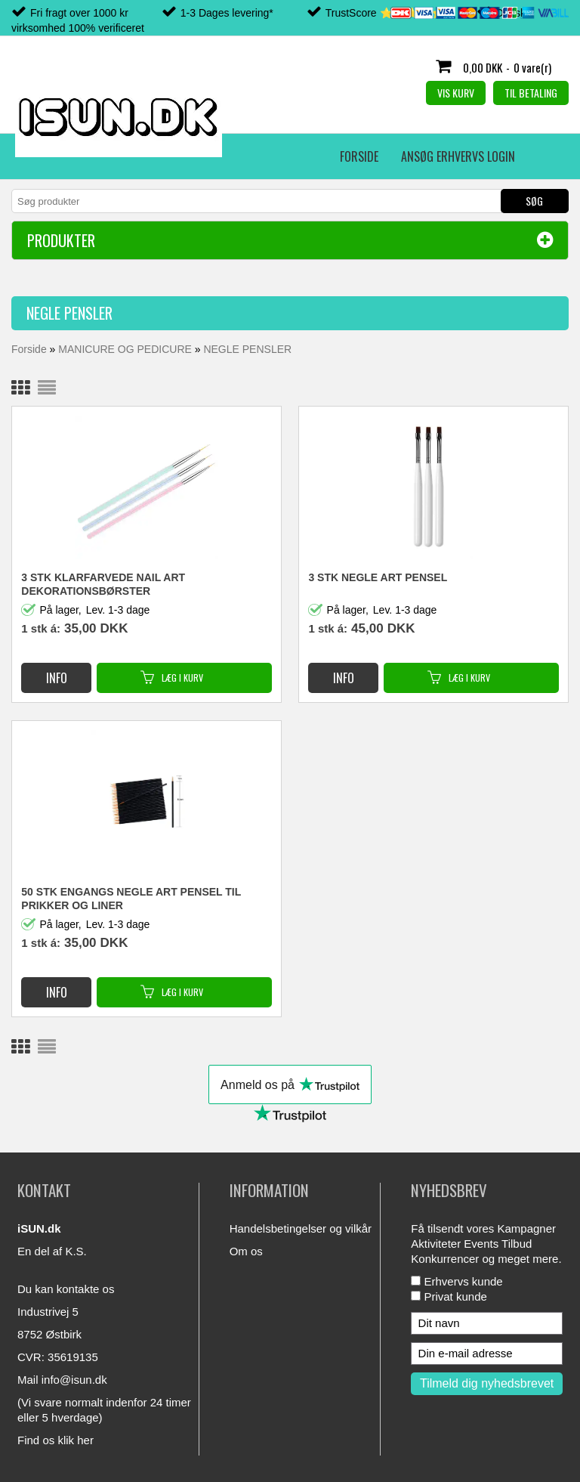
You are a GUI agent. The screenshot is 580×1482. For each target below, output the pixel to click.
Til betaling (530, 93)
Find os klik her (55, 1440)
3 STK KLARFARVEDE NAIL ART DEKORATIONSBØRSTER (103, 584)
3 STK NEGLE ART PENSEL (377, 577)
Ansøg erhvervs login (145, 156)
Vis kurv (455, 93)
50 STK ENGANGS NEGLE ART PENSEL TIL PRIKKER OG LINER (131, 898)
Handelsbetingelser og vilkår (301, 1228)
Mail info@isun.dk (62, 1379)
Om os (246, 1251)
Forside (45, 156)
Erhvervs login (263, 156)
